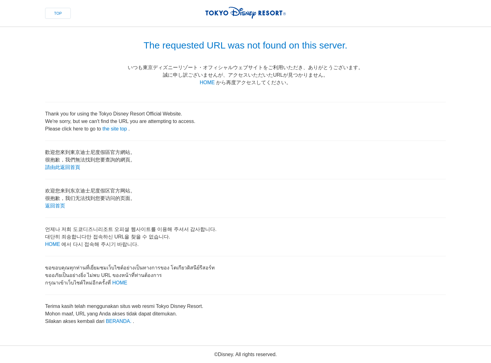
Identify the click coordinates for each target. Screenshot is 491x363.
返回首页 (55, 205)
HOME (207, 82)
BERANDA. (119, 321)
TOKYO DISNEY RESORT (245, 13)
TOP (58, 13)
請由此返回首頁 (62, 167)
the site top (114, 128)
